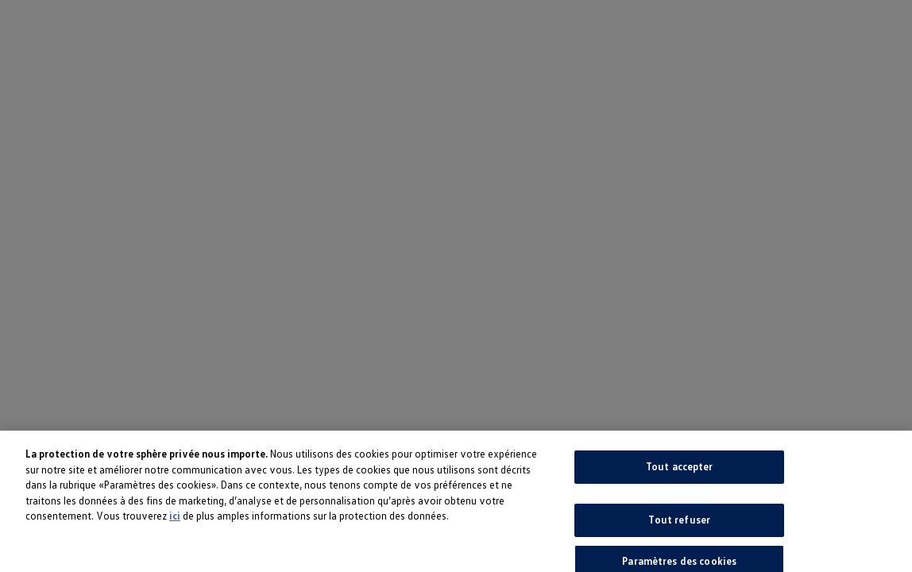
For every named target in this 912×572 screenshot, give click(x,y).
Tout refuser (679, 522)
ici (174, 518)
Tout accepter (679, 469)
